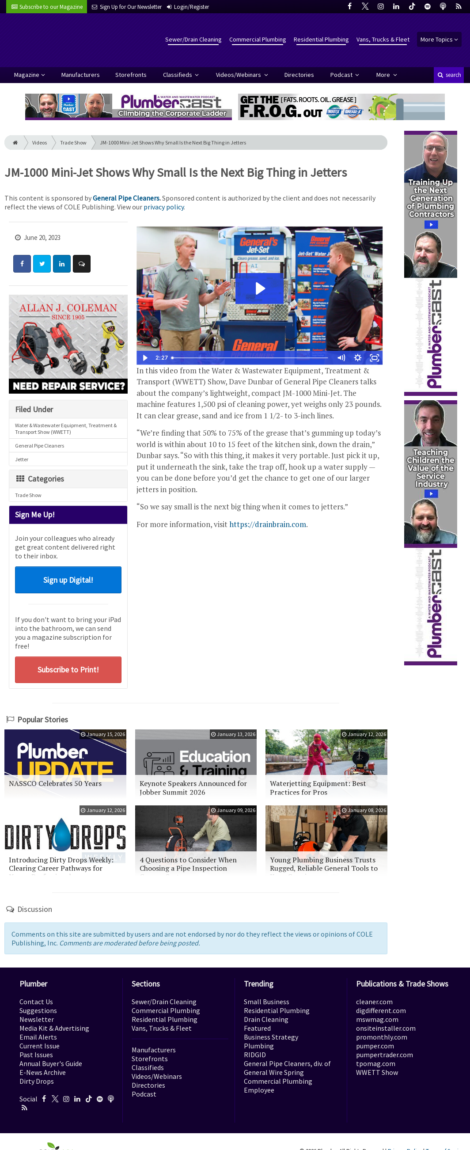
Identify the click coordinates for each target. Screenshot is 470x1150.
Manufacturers (80, 75)
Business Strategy (271, 1036)
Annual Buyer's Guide (50, 1063)
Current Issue (39, 1045)
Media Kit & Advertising (54, 1028)
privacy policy (164, 206)
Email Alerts (38, 1036)
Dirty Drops (36, 1081)
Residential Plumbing (321, 39)
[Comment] (82, 264)
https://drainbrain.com (267, 524)
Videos (39, 142)
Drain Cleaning (266, 1019)
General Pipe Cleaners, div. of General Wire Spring (287, 1068)
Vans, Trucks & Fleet (382, 39)
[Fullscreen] (374, 358)
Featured (257, 1028)
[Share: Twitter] (42, 264)
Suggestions (38, 1010)
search (448, 75)
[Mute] (341, 358)
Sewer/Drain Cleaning (193, 39)
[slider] (251, 358)
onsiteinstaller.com (386, 1028)
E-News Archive (42, 1072)
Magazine (26, 75)
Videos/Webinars (239, 75)
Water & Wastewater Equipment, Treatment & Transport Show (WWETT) (66, 428)
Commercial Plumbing (257, 39)
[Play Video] (144, 358)
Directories (299, 75)
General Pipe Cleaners (126, 198)
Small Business (266, 1001)
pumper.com (375, 1045)
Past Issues (36, 1054)
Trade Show (73, 142)
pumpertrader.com (384, 1054)
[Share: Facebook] (22, 264)
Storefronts (131, 75)
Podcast (342, 75)
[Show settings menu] (357, 358)
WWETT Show (377, 1072)
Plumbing (259, 1045)
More (383, 75)
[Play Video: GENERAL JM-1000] (259, 288)
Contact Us (36, 1001)
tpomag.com (375, 1063)
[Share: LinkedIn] (62, 264)
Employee (259, 1089)
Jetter (21, 459)
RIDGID (255, 1054)
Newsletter (36, 1019)
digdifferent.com (381, 1010)
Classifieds (178, 75)
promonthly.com (381, 1036)
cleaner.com (374, 1001)
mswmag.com (377, 1019)
